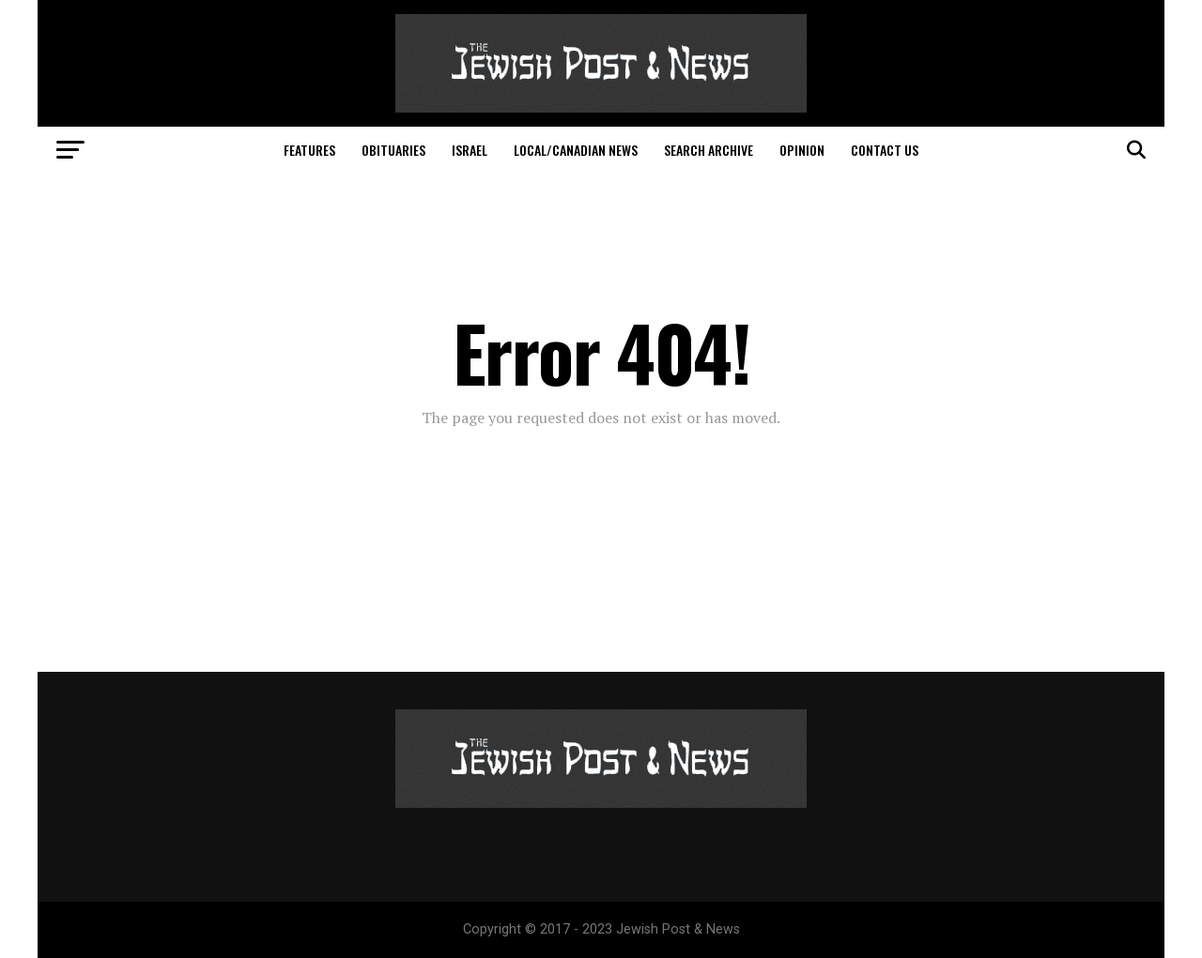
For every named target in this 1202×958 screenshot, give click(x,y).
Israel (469, 150)
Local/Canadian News (576, 150)
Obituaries (393, 150)
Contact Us (884, 150)
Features (309, 150)
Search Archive (708, 150)
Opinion (801, 150)
